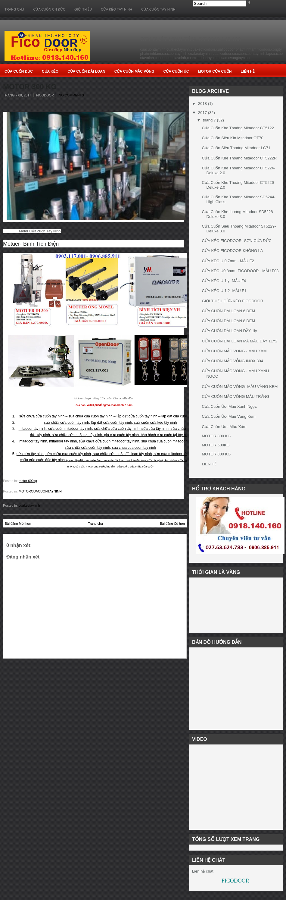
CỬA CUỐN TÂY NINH (158, 9)
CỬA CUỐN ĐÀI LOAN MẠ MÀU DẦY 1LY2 (239, 341)
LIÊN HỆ (209, 464)
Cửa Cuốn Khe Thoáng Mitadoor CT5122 (238, 128)
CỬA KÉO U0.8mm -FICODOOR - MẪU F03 (240, 271)
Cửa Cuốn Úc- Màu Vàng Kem (228, 416)
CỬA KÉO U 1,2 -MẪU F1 (224, 290)
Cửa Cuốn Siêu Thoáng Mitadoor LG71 (236, 148)
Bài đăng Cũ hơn (172, 523)
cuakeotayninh (29, 505)
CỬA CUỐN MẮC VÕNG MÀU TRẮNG (235, 396)
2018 (202, 103)
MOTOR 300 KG (30, 86)
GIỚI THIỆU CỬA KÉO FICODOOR (232, 301)
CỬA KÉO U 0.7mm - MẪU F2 (228, 261)
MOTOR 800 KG (216, 454)
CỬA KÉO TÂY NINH (116, 9)
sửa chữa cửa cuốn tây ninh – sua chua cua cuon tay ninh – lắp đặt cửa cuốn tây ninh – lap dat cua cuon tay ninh (110, 416)
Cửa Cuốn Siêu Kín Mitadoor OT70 (232, 138)
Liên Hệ (247, 71)
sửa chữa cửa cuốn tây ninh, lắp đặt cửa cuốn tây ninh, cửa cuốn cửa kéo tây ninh (110, 422)
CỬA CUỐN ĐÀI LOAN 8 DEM (228, 321)
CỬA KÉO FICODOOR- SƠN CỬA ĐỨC (236, 240)
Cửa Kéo (50, 71)
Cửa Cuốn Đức (19, 71)
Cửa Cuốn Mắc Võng (134, 71)
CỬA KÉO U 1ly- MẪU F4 (224, 280)
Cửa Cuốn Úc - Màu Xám (224, 426)
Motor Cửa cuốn (215, 71)
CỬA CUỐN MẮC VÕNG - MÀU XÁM (234, 351)
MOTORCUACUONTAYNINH (40, 491)
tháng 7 (209, 120)
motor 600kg (28, 481)
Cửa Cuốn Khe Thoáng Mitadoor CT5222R (239, 158)
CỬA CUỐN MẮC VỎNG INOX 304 (232, 361)
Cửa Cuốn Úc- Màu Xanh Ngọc (229, 406)
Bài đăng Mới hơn (18, 523)
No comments (71, 95)
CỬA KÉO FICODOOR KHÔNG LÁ (232, 250)
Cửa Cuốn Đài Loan (86, 71)
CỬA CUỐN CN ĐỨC (49, 9)
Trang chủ (14, 9)
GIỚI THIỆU (83, 9)
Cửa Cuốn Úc (176, 71)
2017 (202, 112)
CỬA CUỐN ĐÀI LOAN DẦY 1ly (229, 331)
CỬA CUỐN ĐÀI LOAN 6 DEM (228, 311)
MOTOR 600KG (215, 445)
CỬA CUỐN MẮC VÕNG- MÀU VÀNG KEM (240, 386)
